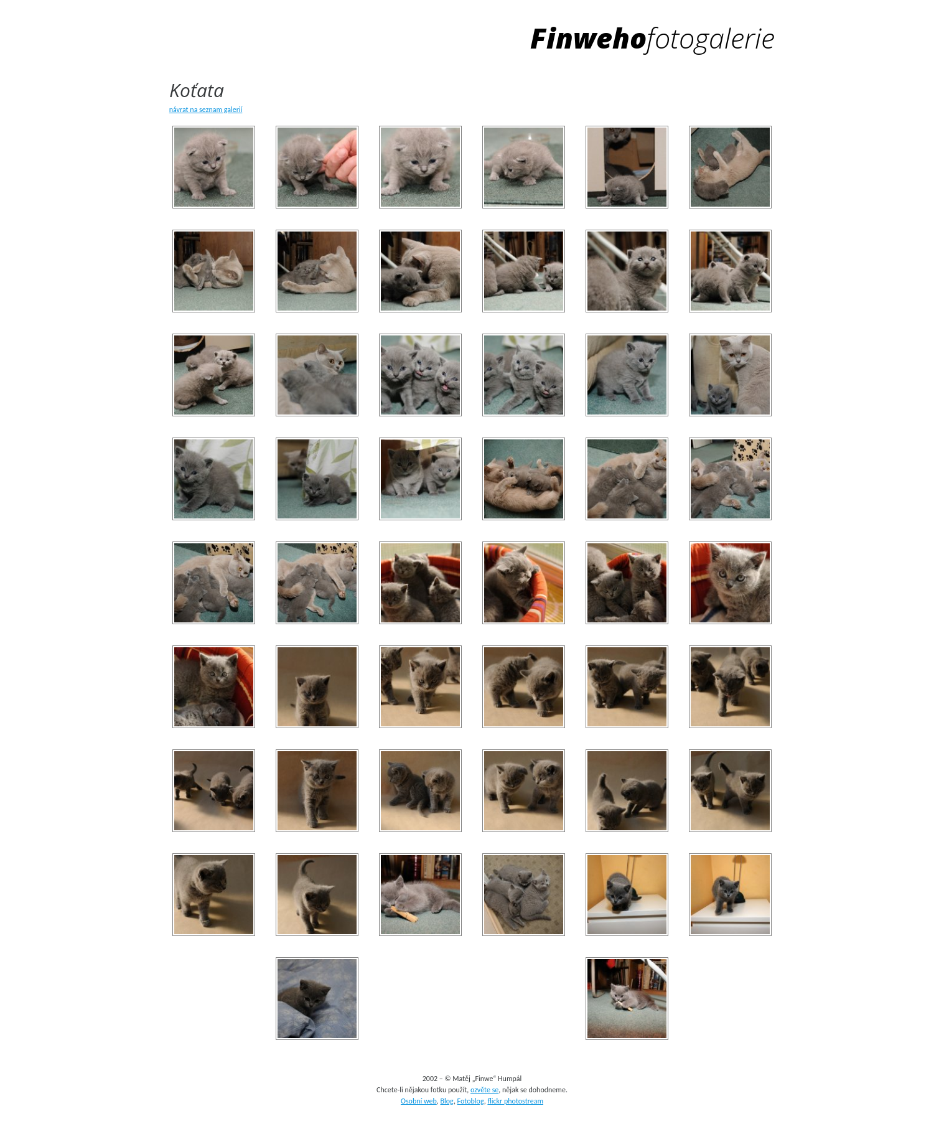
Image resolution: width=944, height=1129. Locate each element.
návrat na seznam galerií (206, 109)
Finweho (652, 38)
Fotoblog (470, 1101)
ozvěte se (484, 1089)
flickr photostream (515, 1101)
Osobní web (419, 1101)
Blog (446, 1101)
